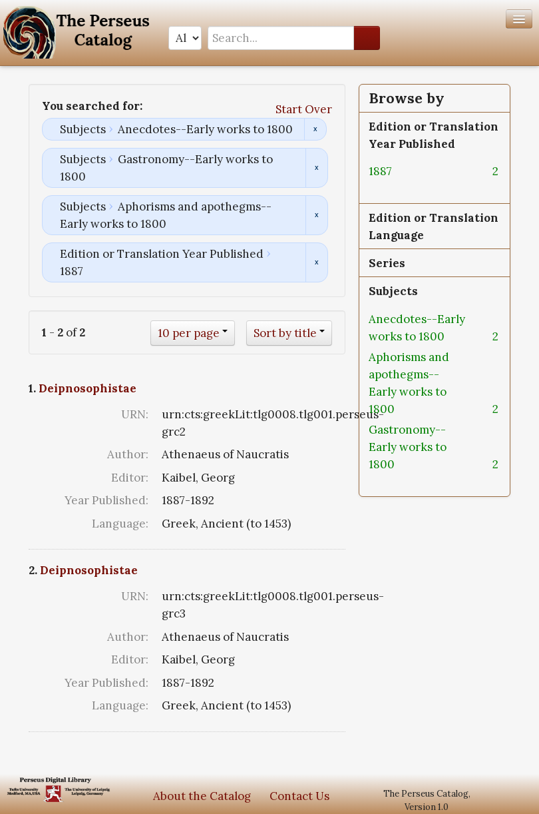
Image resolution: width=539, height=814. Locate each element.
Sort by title (285, 333)
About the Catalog (202, 796)
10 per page (189, 333)
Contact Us (299, 796)
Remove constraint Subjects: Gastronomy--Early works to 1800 (316, 168)
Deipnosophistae (87, 388)
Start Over (303, 109)
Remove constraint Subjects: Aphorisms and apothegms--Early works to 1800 (316, 215)
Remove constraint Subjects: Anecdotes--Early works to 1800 (315, 129)
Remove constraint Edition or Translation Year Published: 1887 (316, 262)
